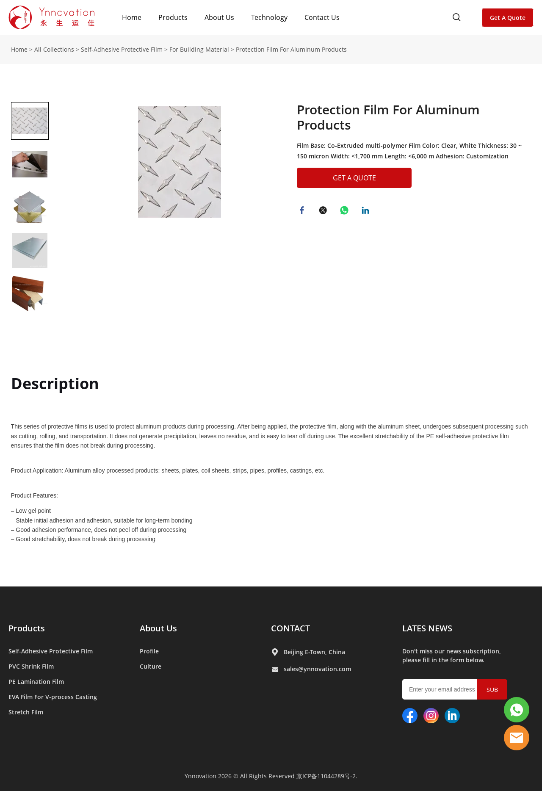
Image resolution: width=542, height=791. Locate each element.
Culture (150, 666)
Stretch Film (25, 712)
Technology (269, 17)
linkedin (366, 211)
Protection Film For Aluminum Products (291, 49)
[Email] (439, 689)
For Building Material (199, 49)
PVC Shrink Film (31, 666)
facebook (303, 211)
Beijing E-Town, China (314, 652)
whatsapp (345, 211)
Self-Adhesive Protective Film (122, 49)
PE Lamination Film (36, 682)
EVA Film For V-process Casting (52, 697)
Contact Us (322, 17)
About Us (219, 17)
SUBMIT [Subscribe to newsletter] (492, 693)
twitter (324, 211)
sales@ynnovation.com (317, 669)
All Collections (54, 49)
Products (173, 17)
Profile (149, 651)
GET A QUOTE (354, 178)
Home (131, 17)
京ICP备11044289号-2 (326, 776)
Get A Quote (507, 18)
